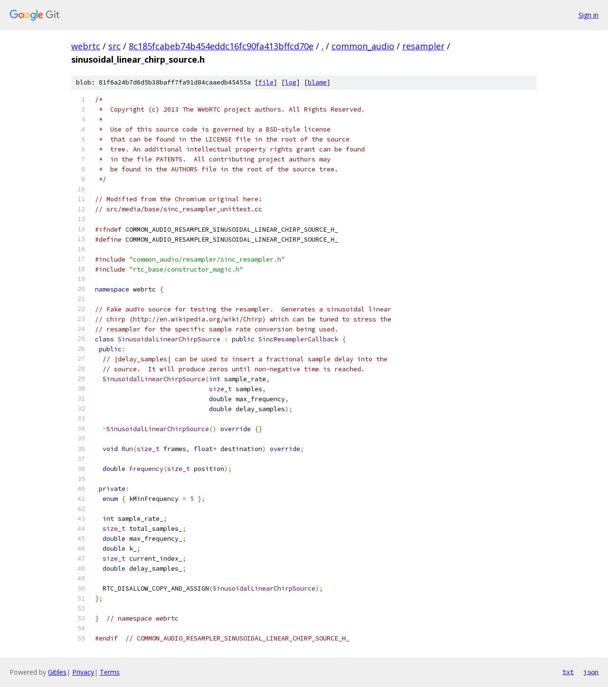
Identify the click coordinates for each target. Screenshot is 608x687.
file (266, 82)
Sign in (588, 14)
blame (317, 82)
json (590, 672)
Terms (110, 672)
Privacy (83, 672)
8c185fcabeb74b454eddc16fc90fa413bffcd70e (221, 46)
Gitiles (57, 672)
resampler (423, 46)
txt (568, 672)
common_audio (363, 46)
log (290, 82)
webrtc (85, 46)
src (114, 46)
